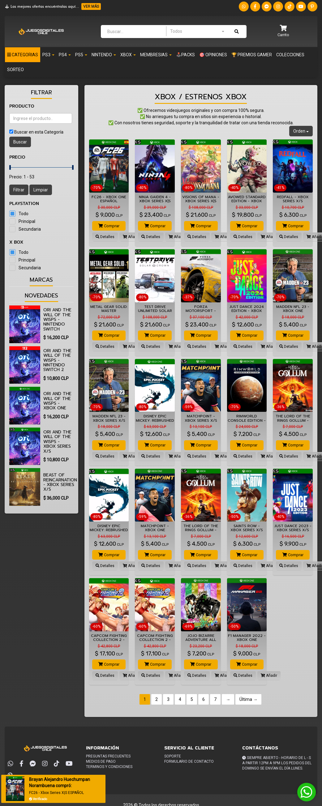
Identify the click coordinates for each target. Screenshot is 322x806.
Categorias (22, 54)
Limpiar (40, 189)
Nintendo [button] (104, 54)
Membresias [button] (156, 54)
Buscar (20, 141)
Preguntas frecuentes (108, 756)
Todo (23, 213)
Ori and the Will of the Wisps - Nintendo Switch (57, 319)
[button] (283, 31)
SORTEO (15, 69)
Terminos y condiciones (109, 767)
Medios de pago (101, 761)
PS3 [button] (48, 54)
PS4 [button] (65, 54)
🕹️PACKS (185, 54)
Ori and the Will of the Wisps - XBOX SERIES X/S (57, 441)
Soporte (172, 756)
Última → (248, 699)
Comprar (108, 226)
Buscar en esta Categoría (38, 132)
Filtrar (18, 189)
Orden (301, 131)
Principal (27, 221)
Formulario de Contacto (189, 761)
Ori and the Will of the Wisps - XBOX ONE (57, 400)
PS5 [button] (81, 54)
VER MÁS (91, 6)
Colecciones (290, 54)
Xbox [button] (128, 54)
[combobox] (197, 31)
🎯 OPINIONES (213, 54)
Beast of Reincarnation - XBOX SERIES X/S (60, 482)
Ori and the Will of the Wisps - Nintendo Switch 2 (57, 360)
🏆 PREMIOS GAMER (251, 54)
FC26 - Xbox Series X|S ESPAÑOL (56, 793)
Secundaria (30, 229)
